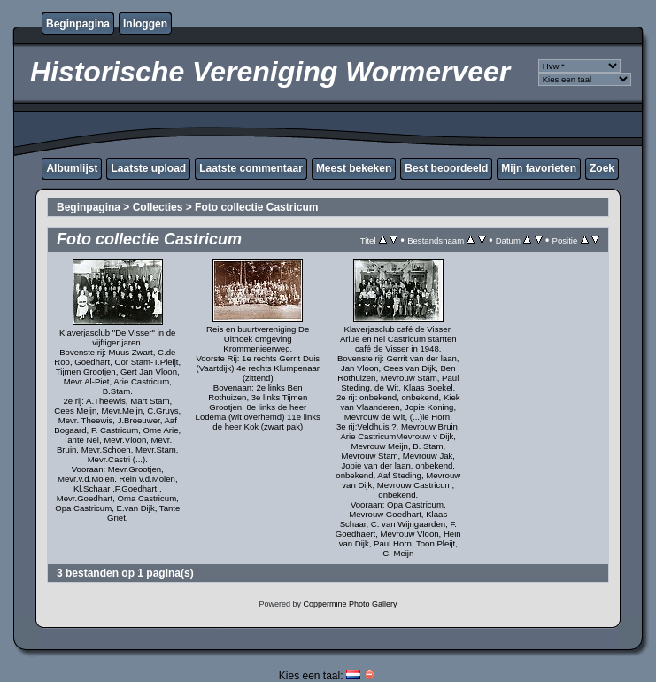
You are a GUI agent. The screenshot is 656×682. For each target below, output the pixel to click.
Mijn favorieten (538, 168)
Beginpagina (78, 24)
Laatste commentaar (251, 168)
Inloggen (145, 24)
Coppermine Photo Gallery (350, 604)
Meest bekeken (353, 168)
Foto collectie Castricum (256, 207)
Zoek (602, 168)
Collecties (158, 207)
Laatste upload (148, 168)
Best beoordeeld (446, 168)
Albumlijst (71, 168)
